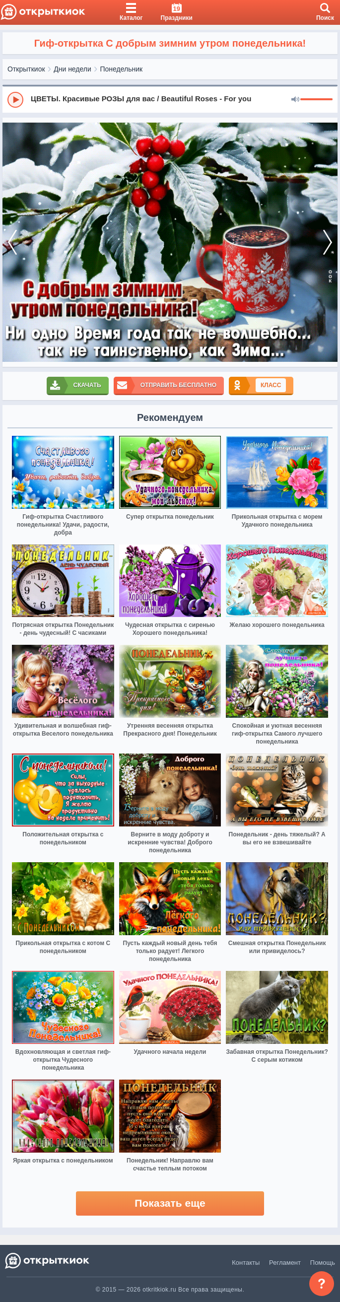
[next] (327, 242)
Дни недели (72, 69)
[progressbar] (316, 99)
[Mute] (295, 100)
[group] (170, 99)
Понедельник (121, 69)
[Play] (15, 100)
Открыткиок (26, 69)
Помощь (322, 1262)
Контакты (246, 1262)
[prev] (12, 242)
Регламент (285, 1262)
